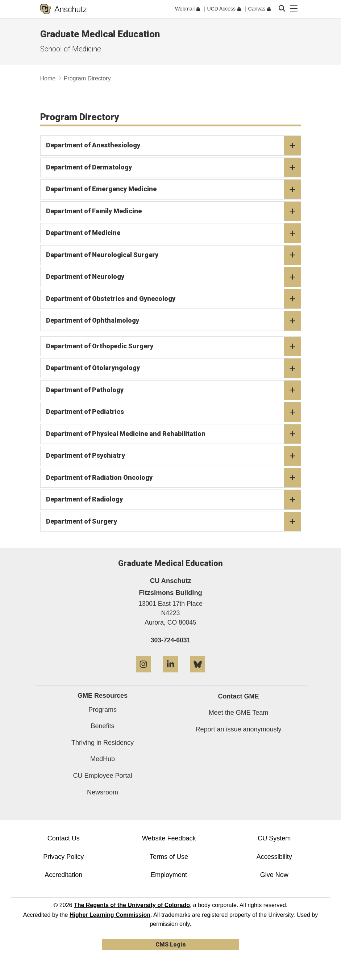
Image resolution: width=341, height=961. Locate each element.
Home (48, 78)
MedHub (102, 759)
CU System (274, 838)
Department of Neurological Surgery (173, 255)
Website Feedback (169, 838)
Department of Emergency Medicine (173, 189)
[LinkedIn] (170, 675)
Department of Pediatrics (173, 412)
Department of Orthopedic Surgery (173, 346)
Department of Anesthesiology (173, 145)
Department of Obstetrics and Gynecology (173, 299)
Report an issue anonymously (238, 729)
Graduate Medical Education (100, 34)
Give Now (274, 874)
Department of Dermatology (173, 167)
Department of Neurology (173, 277)
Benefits (102, 726)
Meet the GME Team (239, 712)
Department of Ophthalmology (173, 321)
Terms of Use (169, 856)
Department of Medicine (173, 233)
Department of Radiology (173, 499)
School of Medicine (70, 49)
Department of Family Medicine (173, 211)
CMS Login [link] (170, 944)
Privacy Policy (63, 856)
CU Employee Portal (102, 775)
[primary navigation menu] (294, 8)
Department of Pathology (173, 390)
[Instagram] (143, 675)
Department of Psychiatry (173, 456)
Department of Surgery (173, 522)
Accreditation (63, 874)
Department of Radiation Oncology (173, 478)
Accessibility (274, 856)
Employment (169, 874)
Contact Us (63, 838)
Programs (102, 709)
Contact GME (238, 696)
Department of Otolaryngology (173, 368)
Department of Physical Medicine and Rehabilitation (173, 434)
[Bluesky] (198, 675)
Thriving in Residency (102, 742)
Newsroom (102, 792)
